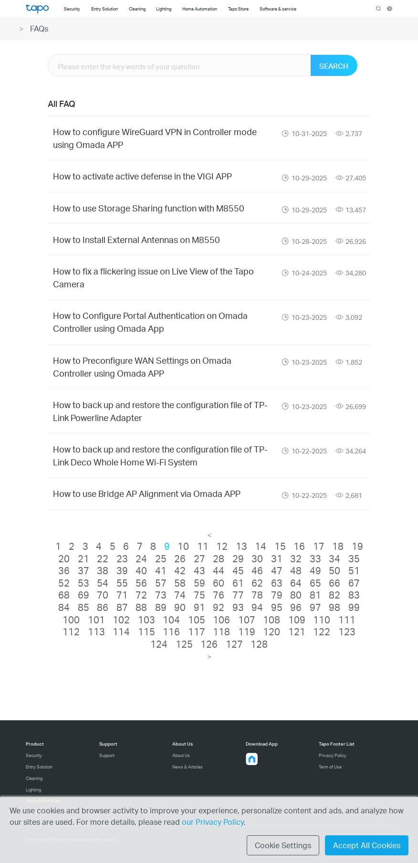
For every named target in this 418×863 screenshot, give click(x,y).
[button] (252, 759)
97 (315, 607)
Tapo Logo (37, 8)
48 (296, 570)
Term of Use (330, 766)
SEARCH (333, 66)
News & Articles (187, 766)
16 (299, 546)
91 (199, 607)
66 (334, 583)
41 (161, 570)
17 (318, 546)
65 (315, 583)
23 (122, 558)
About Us (181, 755)
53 (83, 583)
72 (141, 595)
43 (199, 570)
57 (161, 583)
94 (257, 607)
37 (83, 570)
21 (83, 558)
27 (199, 558)
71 (122, 595)
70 (102, 595)
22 (102, 558)
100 (71, 619)
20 (64, 558)
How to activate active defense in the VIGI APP (142, 175)
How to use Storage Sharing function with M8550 (148, 207)
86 (102, 607)
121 (296, 631)
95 (276, 607)
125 (184, 644)
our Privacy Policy (213, 822)
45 (238, 570)
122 (321, 631)
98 (334, 607)
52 (64, 583)
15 (280, 546)
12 (222, 546)
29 (238, 558)
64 (296, 583)
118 (221, 631)
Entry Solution (39, 766)
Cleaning (34, 778)
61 (238, 583)
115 (146, 631)
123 (346, 631)
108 (271, 619)
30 (257, 558)
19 (357, 546)
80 (296, 595)
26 (180, 558)
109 (296, 619)
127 (234, 644)
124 (158, 644)
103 (146, 619)
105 (196, 619)
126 (209, 644)
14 (260, 546)
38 (102, 570)
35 (354, 558)
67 (354, 583)
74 (180, 595)
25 (161, 558)
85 (83, 607)
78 (257, 595)
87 (122, 607)
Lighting (33, 789)
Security (34, 755)
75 (199, 595)
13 (241, 546)
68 (64, 595)
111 (346, 619)
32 (296, 558)
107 (246, 619)
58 (180, 583)
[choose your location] (389, 8)
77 (238, 595)
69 (83, 595)
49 (315, 570)
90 (180, 607)
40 (141, 570)
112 (71, 631)
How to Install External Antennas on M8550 (136, 239)
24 (141, 558)
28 (218, 558)
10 (183, 546)
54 (102, 583)
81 (315, 595)
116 (171, 631)
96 (296, 607)
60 (218, 583)
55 (122, 583)
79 (276, 595)
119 (246, 631)
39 (122, 570)
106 (221, 619)
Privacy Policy (332, 755)
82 (334, 595)
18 (338, 546)
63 (276, 583)
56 (141, 583)
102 (121, 619)
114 (121, 631)
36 (64, 570)
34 (334, 558)
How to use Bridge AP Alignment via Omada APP (146, 493)
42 (180, 570)
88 (141, 607)
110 (321, 619)
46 (257, 570)
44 (218, 570)
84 (64, 607)
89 (161, 607)
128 (259, 644)
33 (315, 558)
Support (107, 755)
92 (218, 607)
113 (96, 631)
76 (218, 595)
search (378, 9)
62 (257, 583)
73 (161, 595)
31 (276, 558)
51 (354, 570)
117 (196, 631)
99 (354, 607)
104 (171, 619)
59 (199, 583)
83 (354, 595)
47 (276, 570)
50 (334, 570)
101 (96, 619)
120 (271, 631)
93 (238, 607)
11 (203, 546)
